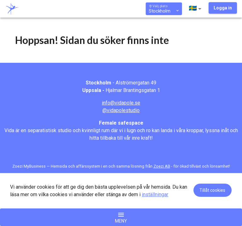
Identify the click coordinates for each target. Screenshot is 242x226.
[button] (196, 9)
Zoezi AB (161, 166)
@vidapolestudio (121, 110)
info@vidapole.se (121, 103)
